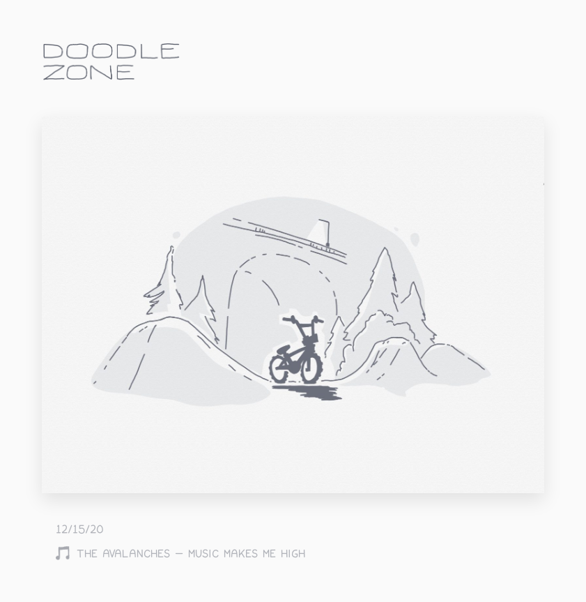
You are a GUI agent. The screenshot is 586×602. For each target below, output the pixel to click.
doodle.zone (111, 62)
